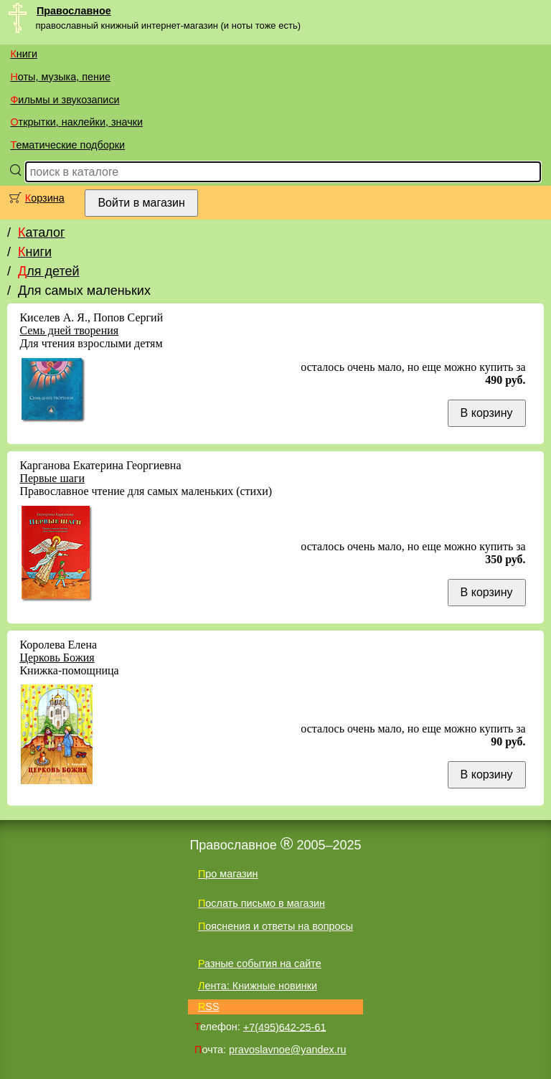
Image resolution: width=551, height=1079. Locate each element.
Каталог (41, 232)
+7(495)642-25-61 (284, 1026)
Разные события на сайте (259, 963)
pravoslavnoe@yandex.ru (287, 1049)
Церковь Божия (56, 657)
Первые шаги (52, 478)
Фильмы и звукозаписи (64, 99)
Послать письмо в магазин (261, 903)
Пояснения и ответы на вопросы (275, 926)
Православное (74, 11)
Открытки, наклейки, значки (76, 122)
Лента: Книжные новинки (257, 985)
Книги (23, 54)
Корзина (45, 198)
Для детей (48, 271)
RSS (209, 1006)
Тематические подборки (67, 145)
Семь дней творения (68, 330)
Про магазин (228, 874)
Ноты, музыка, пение (60, 77)
